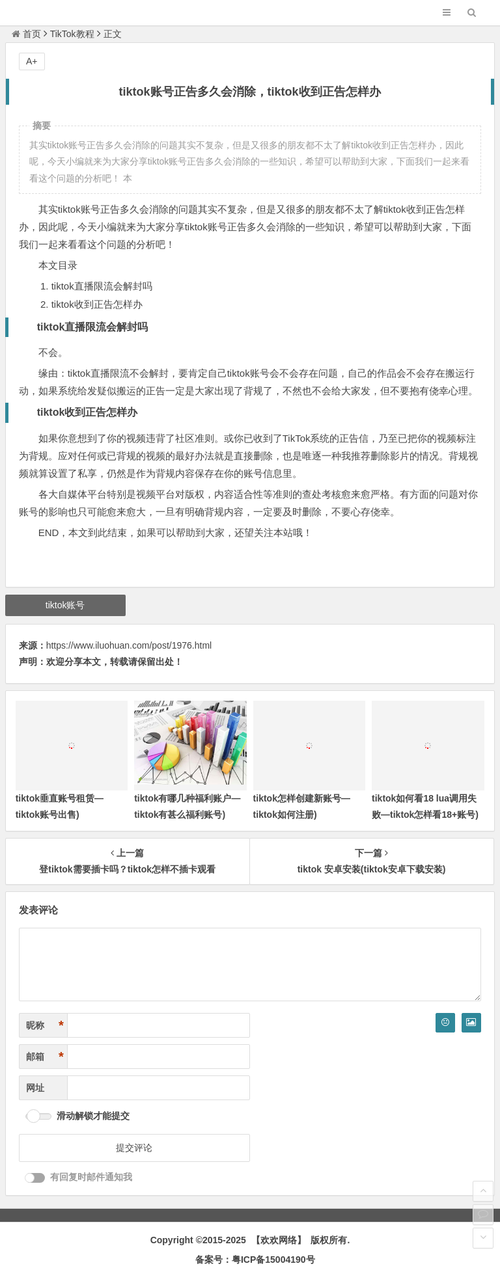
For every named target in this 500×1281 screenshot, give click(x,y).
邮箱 (45, 1057)
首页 (26, 34)
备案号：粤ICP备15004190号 (255, 1259)
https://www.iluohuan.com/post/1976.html (129, 645)
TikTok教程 (72, 34)
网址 (35, 1088)
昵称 (45, 1026)
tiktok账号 (65, 605)
